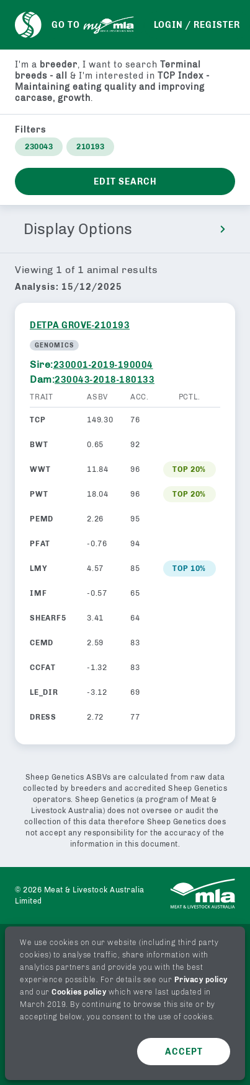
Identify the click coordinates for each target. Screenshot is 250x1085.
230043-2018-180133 (104, 380)
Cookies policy (78, 992)
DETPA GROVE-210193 (80, 325)
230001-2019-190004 (103, 365)
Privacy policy (201, 979)
